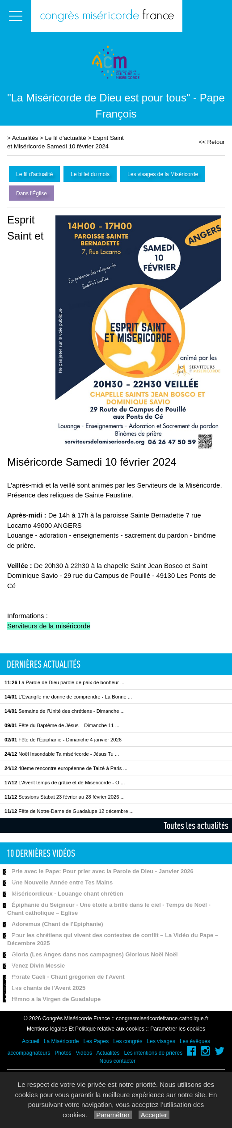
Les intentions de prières (153, 1053)
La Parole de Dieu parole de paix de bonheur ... (64, 682)
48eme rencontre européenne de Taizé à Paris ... (65, 768)
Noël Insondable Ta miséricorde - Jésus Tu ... (61, 754)
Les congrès (127, 1041)
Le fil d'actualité (65, 138)
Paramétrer (112, 1115)
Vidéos (84, 1053)
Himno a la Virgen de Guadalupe (56, 999)
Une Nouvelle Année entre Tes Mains (62, 882)
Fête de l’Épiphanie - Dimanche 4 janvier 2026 (63, 739)
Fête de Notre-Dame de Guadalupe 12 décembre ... (69, 811)
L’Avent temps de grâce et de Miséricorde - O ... (64, 782)
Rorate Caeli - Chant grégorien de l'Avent (68, 976)
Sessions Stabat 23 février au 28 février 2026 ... (64, 797)
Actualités (25, 138)
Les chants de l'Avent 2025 (48, 988)
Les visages (161, 1041)
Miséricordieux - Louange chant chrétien (67, 893)
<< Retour (211, 142)
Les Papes (96, 1041)
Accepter (154, 1115)
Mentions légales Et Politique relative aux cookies (85, 1029)
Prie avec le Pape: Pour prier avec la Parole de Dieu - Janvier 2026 (103, 871)
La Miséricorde (61, 1041)
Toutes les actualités (196, 825)
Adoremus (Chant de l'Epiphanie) (57, 924)
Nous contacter (117, 1061)
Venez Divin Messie (38, 965)
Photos (63, 1053)
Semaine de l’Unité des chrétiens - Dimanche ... (64, 711)
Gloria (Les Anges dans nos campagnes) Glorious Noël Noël (95, 954)
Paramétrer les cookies (177, 1029)
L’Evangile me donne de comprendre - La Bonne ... (68, 696)
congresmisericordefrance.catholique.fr (162, 1018)
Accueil (30, 1041)
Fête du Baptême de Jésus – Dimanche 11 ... (61, 725)
